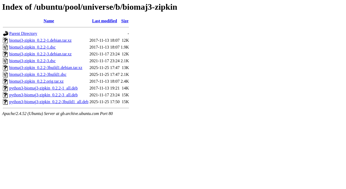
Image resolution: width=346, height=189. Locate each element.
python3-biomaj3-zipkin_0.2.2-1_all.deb (43, 88)
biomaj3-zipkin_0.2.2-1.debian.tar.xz (40, 40)
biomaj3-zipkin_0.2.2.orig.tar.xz (36, 81)
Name (48, 21)
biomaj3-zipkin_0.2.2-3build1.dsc (37, 74)
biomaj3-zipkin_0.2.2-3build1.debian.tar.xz (45, 67)
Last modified (104, 21)
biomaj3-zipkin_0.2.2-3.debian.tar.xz (40, 54)
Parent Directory (23, 33)
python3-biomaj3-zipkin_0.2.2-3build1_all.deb (48, 101)
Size (124, 21)
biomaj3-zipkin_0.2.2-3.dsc (32, 61)
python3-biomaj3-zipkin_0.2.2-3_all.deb (43, 95)
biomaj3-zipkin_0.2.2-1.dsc (32, 47)
